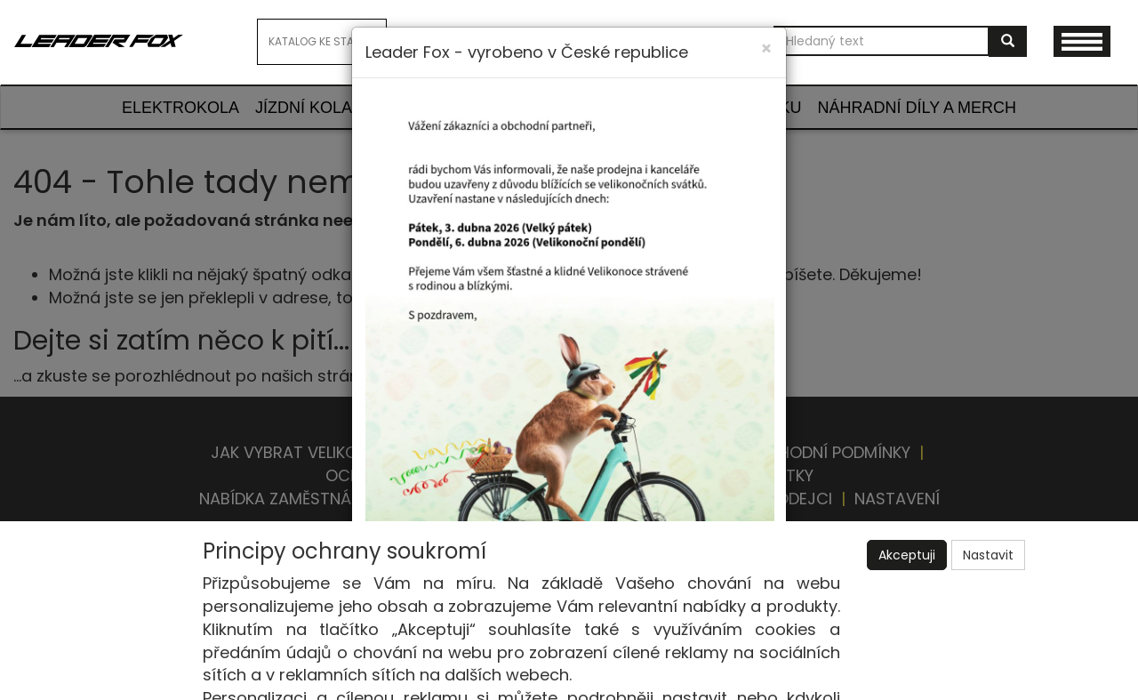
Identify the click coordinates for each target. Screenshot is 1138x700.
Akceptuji (906, 555)
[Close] (766, 48)
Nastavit (988, 555)
